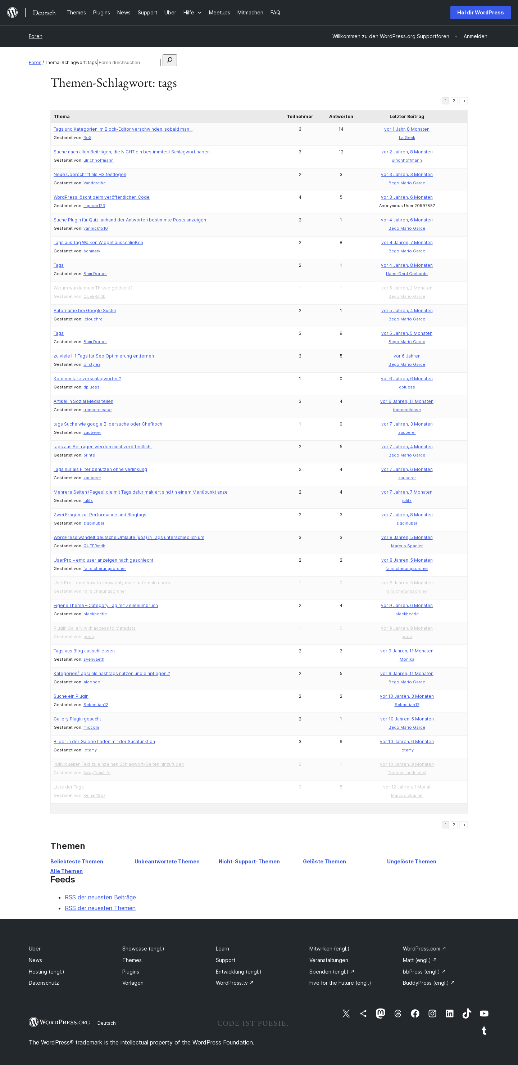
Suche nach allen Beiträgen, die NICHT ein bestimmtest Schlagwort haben (132, 151)
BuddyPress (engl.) (429, 983)
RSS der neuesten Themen (100, 908)
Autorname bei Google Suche (85, 310)
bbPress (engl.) (424, 972)
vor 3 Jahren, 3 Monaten (407, 174)
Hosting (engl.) (46, 972)
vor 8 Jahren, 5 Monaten (407, 537)
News (35, 960)
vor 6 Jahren (407, 356)
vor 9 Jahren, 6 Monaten (407, 605)
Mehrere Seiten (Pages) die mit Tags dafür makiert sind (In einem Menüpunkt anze (141, 492)
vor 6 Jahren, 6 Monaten (407, 378)
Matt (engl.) (420, 960)
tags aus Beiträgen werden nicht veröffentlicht (103, 446)
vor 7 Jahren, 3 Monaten (407, 424)
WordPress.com (424, 948)
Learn (222, 948)
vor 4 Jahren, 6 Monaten (407, 220)
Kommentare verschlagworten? (87, 378)
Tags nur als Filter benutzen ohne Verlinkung (100, 469)
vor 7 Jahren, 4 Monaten (407, 446)
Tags (59, 265)
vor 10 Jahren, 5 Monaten (407, 719)
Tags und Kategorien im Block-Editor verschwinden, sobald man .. (123, 129)
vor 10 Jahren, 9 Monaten (407, 764)
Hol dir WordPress (480, 12)
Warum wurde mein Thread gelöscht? (93, 288)
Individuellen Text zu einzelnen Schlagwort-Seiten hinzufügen (119, 764)
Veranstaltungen (328, 960)
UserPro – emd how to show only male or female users (112, 582)
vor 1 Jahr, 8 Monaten (407, 129)
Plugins (130, 972)
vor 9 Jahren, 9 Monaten (407, 628)
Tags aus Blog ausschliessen (84, 650)
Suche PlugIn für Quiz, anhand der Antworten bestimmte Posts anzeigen (130, 220)
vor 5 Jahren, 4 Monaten (407, 310)
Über (35, 948)
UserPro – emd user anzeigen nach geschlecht (103, 560)
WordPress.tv (235, 983)
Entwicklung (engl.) (239, 972)
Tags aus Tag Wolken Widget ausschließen (98, 242)
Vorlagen (133, 983)
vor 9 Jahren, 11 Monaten (406, 650)
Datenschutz (44, 983)
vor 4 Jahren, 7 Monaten (407, 242)
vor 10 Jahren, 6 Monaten (407, 741)
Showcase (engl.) (143, 948)
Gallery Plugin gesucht (77, 719)
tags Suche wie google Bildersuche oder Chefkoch (108, 424)
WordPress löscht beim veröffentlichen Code (102, 197)
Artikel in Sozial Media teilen (83, 401)
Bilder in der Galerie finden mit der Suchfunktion (104, 741)
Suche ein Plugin (71, 696)
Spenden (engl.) (332, 972)
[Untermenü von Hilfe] (192, 12)
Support (225, 960)
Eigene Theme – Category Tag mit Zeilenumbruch (106, 605)
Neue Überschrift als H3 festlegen (90, 174)
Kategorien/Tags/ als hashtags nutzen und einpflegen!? (112, 673)
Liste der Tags (69, 787)
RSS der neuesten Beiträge (100, 897)
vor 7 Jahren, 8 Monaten (407, 514)
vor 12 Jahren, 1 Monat (407, 787)
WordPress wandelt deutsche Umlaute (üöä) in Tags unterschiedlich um (129, 537)
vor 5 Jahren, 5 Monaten (406, 333)
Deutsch (106, 1023)
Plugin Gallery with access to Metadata (95, 628)
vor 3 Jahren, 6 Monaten (407, 197)
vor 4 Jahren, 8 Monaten (407, 265)
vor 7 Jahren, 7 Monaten (406, 492)
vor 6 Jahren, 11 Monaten (406, 401)
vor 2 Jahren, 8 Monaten (407, 151)
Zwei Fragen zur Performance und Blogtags (100, 514)
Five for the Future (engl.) (340, 983)
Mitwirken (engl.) (329, 948)
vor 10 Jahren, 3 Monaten (407, 696)
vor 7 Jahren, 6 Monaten (407, 469)
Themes (132, 960)
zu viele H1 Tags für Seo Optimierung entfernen (104, 356)
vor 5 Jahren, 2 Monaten (406, 288)
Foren (35, 36)
